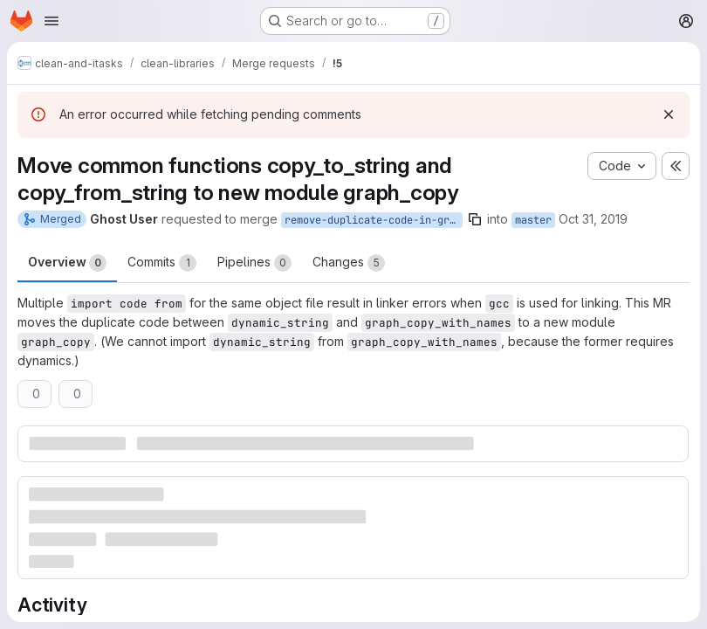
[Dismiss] (668, 114)
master (533, 220)
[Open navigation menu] (51, 21)
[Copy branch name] (474, 219)
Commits (161, 263)
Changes (348, 263)
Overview (67, 263)
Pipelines (254, 263)
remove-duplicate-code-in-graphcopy (374, 220)
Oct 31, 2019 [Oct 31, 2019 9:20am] (593, 218)
